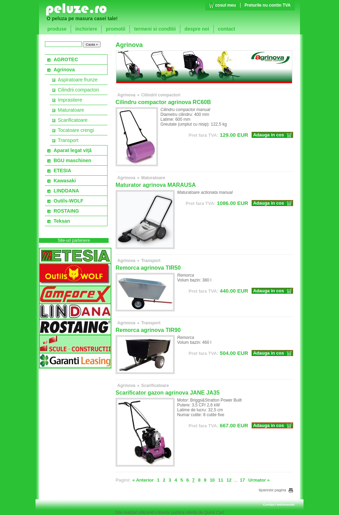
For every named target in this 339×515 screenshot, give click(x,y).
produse (56, 29)
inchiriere (86, 29)
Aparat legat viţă (73, 150)
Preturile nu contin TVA (268, 5)
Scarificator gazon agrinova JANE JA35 (168, 393)
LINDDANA (66, 190)
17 (242, 480)
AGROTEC (66, 59)
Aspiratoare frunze (77, 79)
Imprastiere (70, 100)
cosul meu (225, 5)
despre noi (196, 29)
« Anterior (142, 480)
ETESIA (62, 170)
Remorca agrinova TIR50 (148, 268)
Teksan (62, 221)
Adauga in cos (268, 134)
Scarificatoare (73, 120)
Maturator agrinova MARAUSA (156, 185)
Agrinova (64, 69)
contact (226, 29)
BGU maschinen (72, 160)
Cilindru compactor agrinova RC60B (163, 102)
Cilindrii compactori (78, 90)
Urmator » (258, 480)
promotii (115, 29)
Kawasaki (65, 180)
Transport (68, 140)
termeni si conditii (155, 29)
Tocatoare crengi (76, 130)
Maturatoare (71, 110)
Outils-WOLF (69, 201)
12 (229, 480)
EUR (218, 135)
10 (212, 480)
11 (220, 480)
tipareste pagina (276, 490)
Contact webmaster (279, 504)
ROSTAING (66, 211)
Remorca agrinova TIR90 (148, 330)
